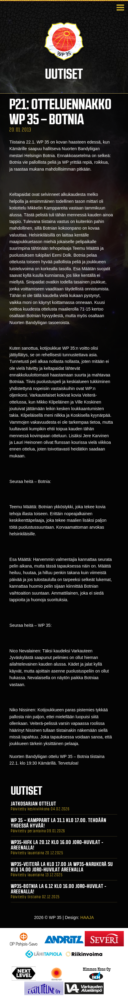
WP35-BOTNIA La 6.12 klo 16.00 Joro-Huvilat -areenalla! (58, 889)
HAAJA (87, 917)
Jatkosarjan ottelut (33, 803)
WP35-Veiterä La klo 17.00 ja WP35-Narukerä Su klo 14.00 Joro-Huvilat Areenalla (62, 867)
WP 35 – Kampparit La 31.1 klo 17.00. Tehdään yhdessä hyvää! (58, 823)
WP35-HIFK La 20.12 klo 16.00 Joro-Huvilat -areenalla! (57, 845)
